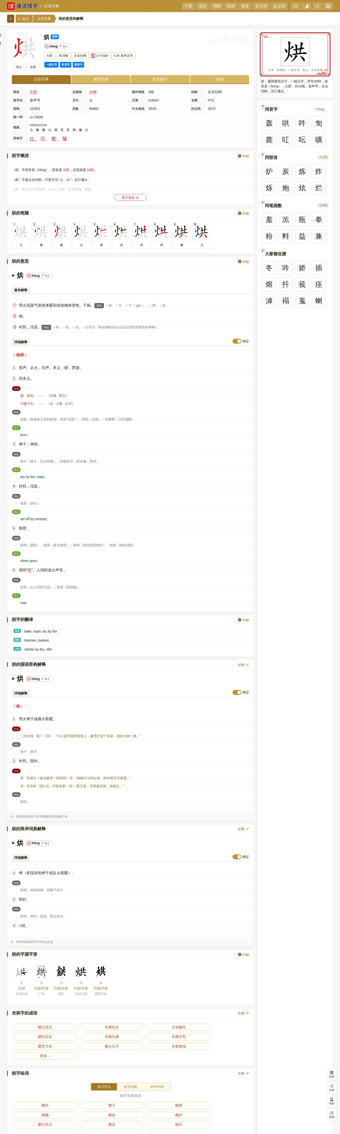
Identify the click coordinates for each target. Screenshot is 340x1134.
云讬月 (234, 1027)
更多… (56, 1037)
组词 (231, 6)
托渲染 (116, 1027)
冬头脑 (145, 1027)
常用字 (65, 64)
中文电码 (138, 109)
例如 (99, 305)
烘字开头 (104, 1068)
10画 (93, 92)
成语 (202, 6)
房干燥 (116, 1096)
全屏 (33, 67)
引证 (17, 388)
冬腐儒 (27, 1037)
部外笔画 (138, 92)
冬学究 (175, 1027)
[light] (306, 6)
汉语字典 (51, 6)
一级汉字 (51, 64)
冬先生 (56, 1027)
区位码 (195, 109)
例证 (245, 341)
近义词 (261, 6)
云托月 (27, 1027)
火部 (33, 92)
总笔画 (77, 92)
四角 (75, 109)
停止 (19, 67)
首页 (23, 19)
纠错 (243, 156)
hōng (320, 109)
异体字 (17, 138)
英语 (17, 630)
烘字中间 (157, 1068)
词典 (217, 6)
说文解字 (160, 79)
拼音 (245, 6)
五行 (75, 100)
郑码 (16, 109)
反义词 (279, 6)
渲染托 (86, 1027)
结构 (194, 92)
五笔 (135, 100)
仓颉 (194, 100)
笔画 (16, 127)
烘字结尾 (130, 1068)
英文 (17, 427)
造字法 (17, 100)
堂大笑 (205, 1027)
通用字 (78, 64)
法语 (17, 648)
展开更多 (131, 197)
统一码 (17, 117)
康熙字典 (100, 79)
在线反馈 (183, 1127)
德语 (17, 639)
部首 (16, 92)
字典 (188, 6)
